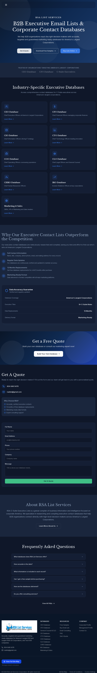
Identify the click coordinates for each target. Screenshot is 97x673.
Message (8, 464)
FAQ (61, 633)
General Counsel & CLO (48, 630)
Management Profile (86, 628)
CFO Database (45, 628)
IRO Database (44, 647)
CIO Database (45, 633)
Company (8, 454)
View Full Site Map (11, 661)
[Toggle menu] (6, 5)
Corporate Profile (85, 625)
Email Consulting (65, 630)
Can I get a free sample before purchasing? (48, 579)
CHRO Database (45, 645)
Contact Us (83, 630)
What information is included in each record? (48, 571)
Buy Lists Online (70, 52)
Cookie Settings (90, 672)
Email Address (10, 436)
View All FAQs (48, 603)
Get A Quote (24, 52)
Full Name (8, 427)
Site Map (63, 672)
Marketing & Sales (46, 650)
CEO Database (45, 625)
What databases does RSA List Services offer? (48, 557)
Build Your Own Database (48, 354)
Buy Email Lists (64, 628)
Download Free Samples (46, 52)
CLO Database (45, 642)
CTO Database (45, 636)
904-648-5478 (8, 647)
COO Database (45, 639)
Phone (7, 445)
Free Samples (64, 625)
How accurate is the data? (48, 564)
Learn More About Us (48, 526)
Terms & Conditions (75, 672)
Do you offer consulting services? (48, 594)
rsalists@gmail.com (9, 650)
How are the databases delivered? (48, 586)
